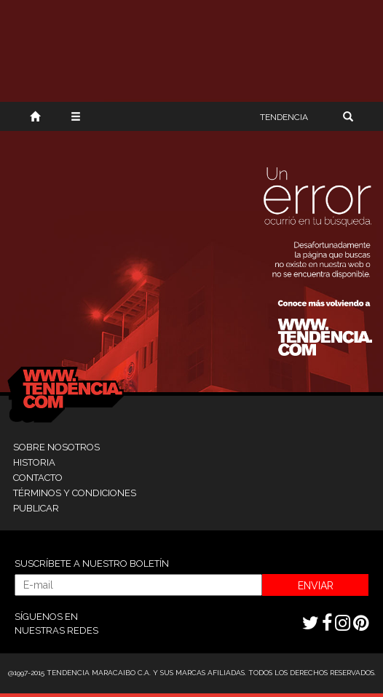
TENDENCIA (284, 117)
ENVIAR (315, 586)
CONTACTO (38, 477)
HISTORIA (34, 462)
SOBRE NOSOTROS (56, 447)
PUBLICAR (36, 508)
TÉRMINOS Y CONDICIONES (74, 492)
